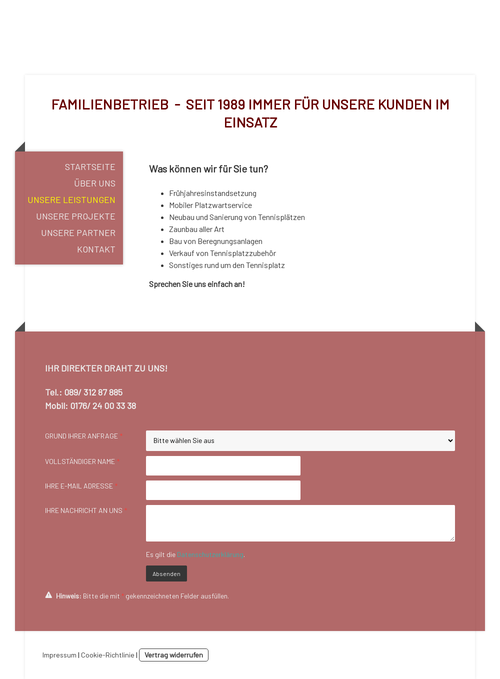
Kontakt (96, 249)
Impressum (59, 654)
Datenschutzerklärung (210, 554)
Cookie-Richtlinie (107, 654)
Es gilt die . (195, 554)
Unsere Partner (78, 232)
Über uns (95, 183)
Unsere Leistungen (72, 199)
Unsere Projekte (76, 216)
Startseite (90, 166)
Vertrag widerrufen (173, 654)
